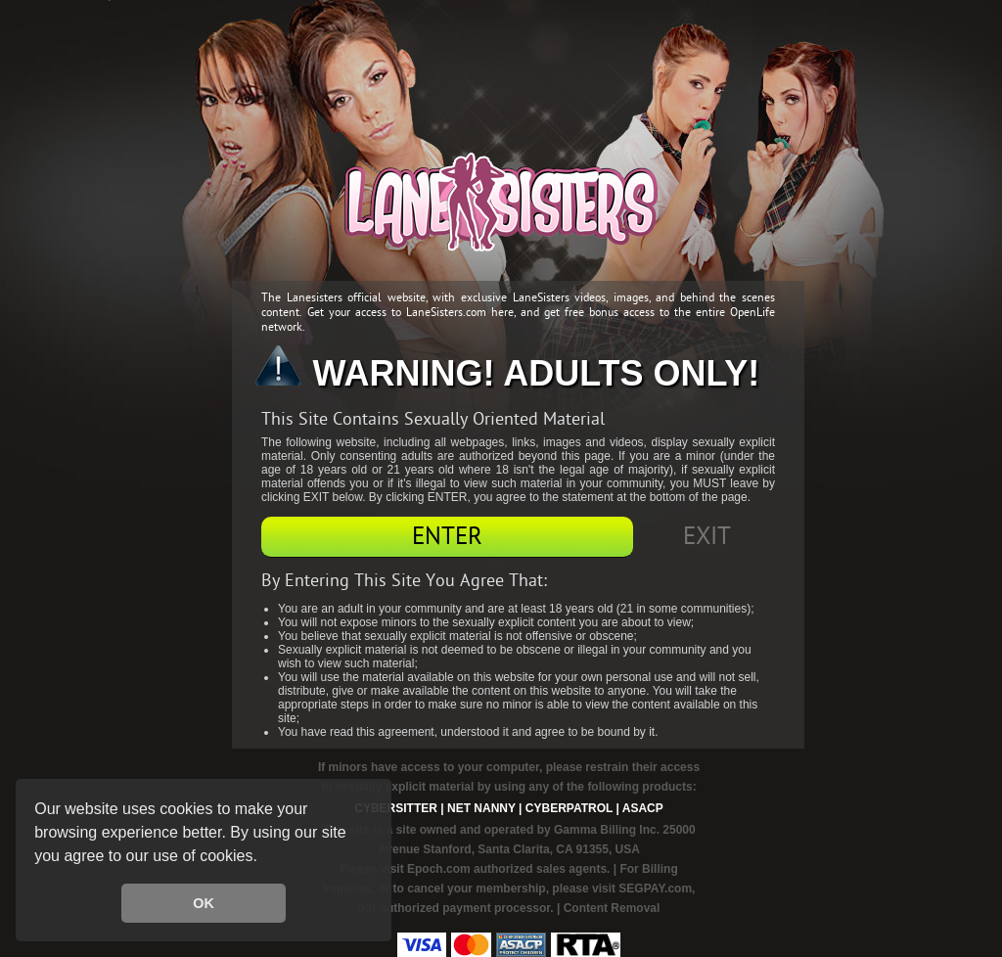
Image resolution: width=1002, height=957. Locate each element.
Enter (447, 537)
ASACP (642, 808)
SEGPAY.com (655, 888)
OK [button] (203, 903)
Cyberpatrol (569, 808)
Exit (707, 537)
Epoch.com (439, 869)
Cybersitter (395, 808)
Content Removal (612, 908)
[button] (264, 858)
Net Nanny (481, 808)
